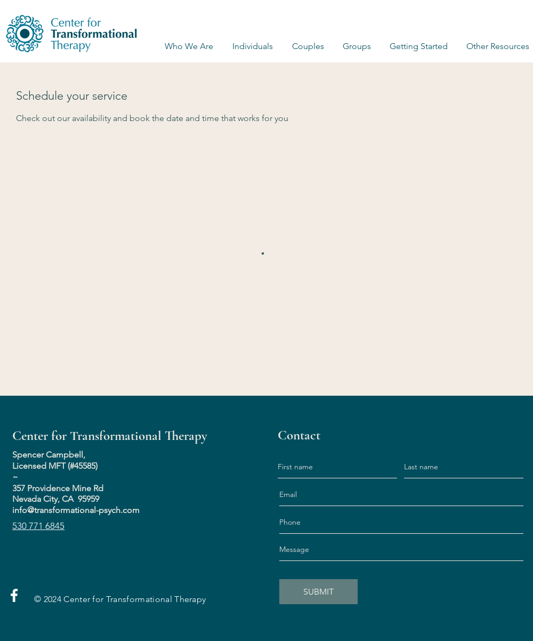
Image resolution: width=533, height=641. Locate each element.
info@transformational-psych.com (76, 510)
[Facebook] (14, 595)
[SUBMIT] (318, 591)
